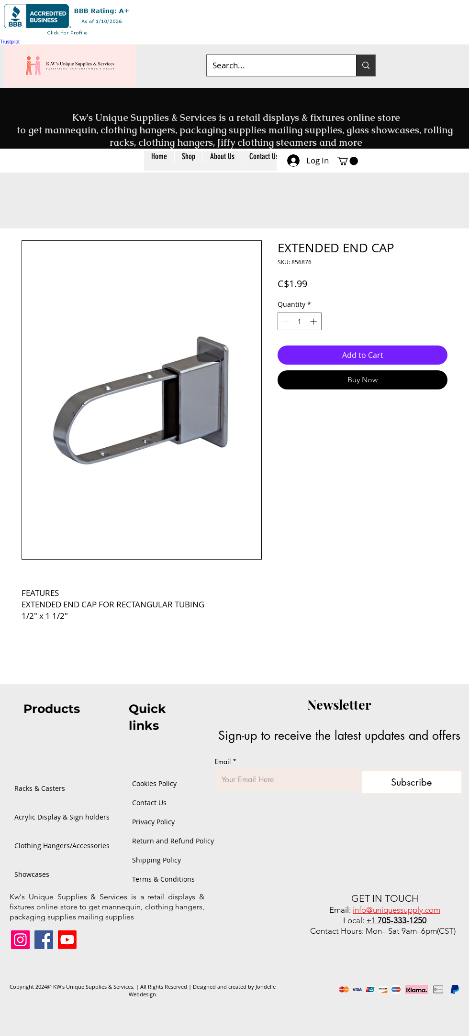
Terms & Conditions (159, 879)
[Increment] (314, 321)
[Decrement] (285, 321)
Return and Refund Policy (159, 840)
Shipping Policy (156, 859)
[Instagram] (20, 939)
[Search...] (274, 65)
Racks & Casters (39, 788)
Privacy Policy (153, 821)
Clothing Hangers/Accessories (45, 845)
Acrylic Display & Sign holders (45, 816)
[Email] (284, 779)
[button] (188, 161)
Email (225, 761)
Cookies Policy (154, 783)
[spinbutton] (299, 321)
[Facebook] (43, 939)
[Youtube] (67, 939)
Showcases (31, 874)
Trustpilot (10, 41)
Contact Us (149, 802)
